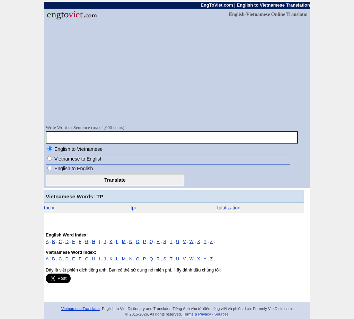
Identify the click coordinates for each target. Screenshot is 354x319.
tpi (133, 207)
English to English (73, 168)
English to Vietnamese (78, 149)
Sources (221, 314)
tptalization (228, 207)
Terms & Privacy (197, 314)
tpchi (49, 207)
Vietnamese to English (78, 159)
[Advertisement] (177, 71)
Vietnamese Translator (80, 309)
